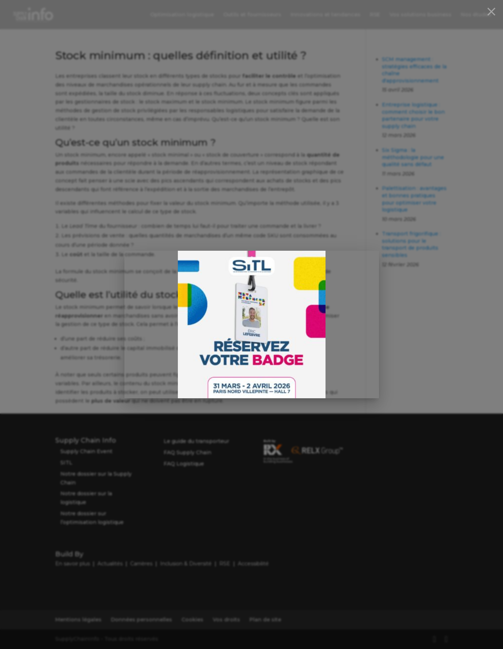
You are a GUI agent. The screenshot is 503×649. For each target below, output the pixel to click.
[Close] (491, 12)
